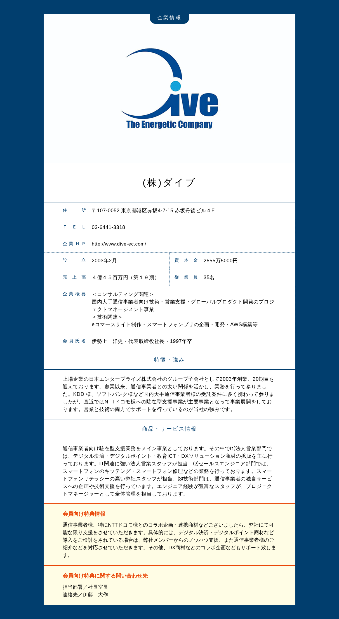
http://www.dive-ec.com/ (120, 244)
